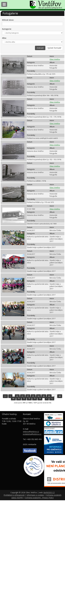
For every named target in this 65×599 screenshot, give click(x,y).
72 (29, 398)
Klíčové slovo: (8, 20)
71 (24, 398)
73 (34, 398)
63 (33, 396)
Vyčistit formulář (54, 48)
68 (60, 396)
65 (44, 396)
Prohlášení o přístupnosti (14, 495)
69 (13, 398)
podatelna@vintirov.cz (32, 434)
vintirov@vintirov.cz (31, 431)
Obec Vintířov (55, 59)
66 (49, 396)
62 (28, 396)
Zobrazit (40, 48)
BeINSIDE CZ (49, 492)
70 (19, 398)
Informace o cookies (35, 495)
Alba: (4, 38)
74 (40, 398)
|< (5, 396)
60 (17, 396)
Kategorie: (7, 29)
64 (38, 396)
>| (52, 398)
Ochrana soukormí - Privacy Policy (39, 497)
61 (22, 396)
